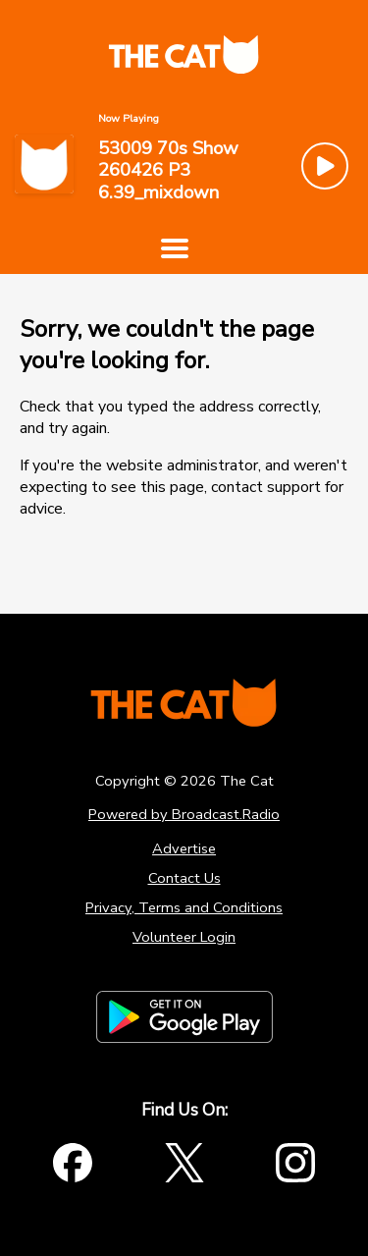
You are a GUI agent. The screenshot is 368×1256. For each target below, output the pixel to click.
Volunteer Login (184, 937)
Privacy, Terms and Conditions (184, 907)
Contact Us (184, 878)
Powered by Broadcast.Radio (184, 814)
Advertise (184, 848)
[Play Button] (324, 166)
